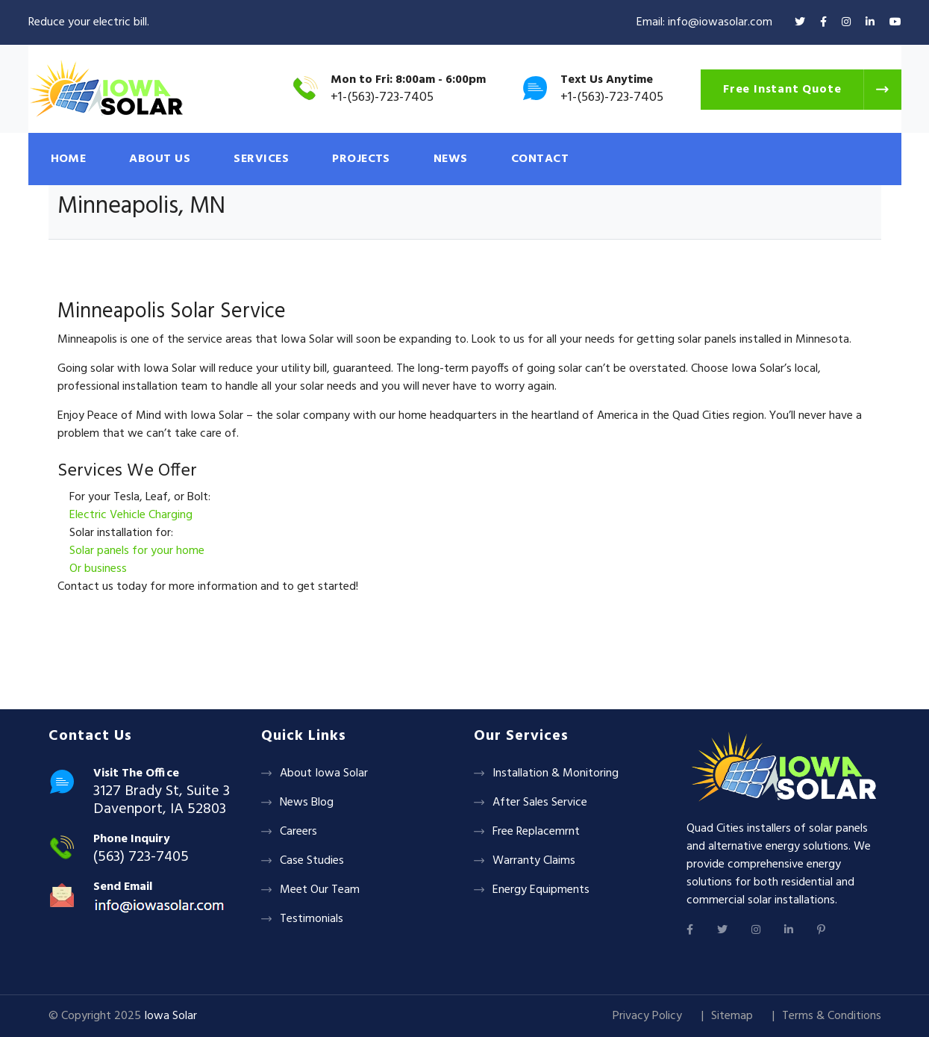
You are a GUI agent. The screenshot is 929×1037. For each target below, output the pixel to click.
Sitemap (732, 1016)
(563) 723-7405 (141, 857)
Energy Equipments (540, 890)
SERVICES (261, 159)
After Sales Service (539, 803)
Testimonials (311, 919)
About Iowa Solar (324, 773)
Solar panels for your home (136, 551)
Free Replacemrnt (536, 832)
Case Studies (312, 861)
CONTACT (540, 159)
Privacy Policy (647, 1016)
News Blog (307, 803)
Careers (298, 832)
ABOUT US (159, 159)
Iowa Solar (170, 1016)
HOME (69, 159)
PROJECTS (361, 159)
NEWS (451, 159)
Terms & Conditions (831, 1016)
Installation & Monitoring (555, 773)
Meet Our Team (320, 890)
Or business (98, 569)
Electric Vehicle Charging (131, 515)
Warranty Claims (533, 861)
